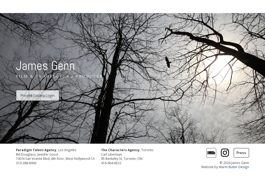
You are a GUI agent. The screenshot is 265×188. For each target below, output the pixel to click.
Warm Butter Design (234, 167)
